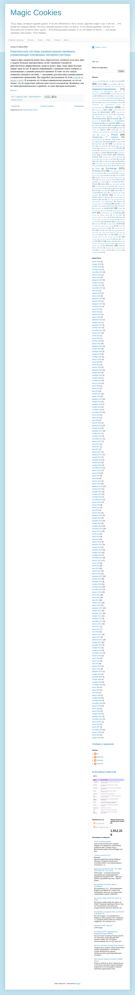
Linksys (102, 190)
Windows (109, 246)
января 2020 (96, 373)
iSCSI (97, 186)
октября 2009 (97, 682)
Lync (95, 193)
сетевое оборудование (99, 127)
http (93, 182)
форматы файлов (111, 139)
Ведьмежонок (96, 93)
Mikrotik (105, 195)
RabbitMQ (115, 210)
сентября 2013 (97, 558)
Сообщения (99, 823)
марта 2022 (96, 317)
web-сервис (111, 243)
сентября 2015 (97, 500)
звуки (100, 98)
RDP (94, 213)
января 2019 (96, 402)
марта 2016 (96, 484)
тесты (109, 132)
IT (101, 186)
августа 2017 (96, 441)
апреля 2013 (96, 571)
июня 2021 (96, 338)
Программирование (99, 119)
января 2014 (96, 547)
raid (122, 210)
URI (108, 237)
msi (121, 195)
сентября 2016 (97, 468)
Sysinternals (121, 230)
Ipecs (103, 184)
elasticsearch (107, 165)
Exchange (111, 168)
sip (124, 221)
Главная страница (16, 40)
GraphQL (98, 177)
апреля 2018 (96, 423)
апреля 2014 (96, 542)
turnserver (95, 237)
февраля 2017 (97, 455)
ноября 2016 (96, 462)
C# (95, 155)
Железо (94, 98)
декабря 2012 (97, 582)
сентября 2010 (97, 653)
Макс (48, 40)
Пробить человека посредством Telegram (109, 945)
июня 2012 (96, 597)
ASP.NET (119, 148)
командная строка (116, 102)
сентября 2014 (97, 529)
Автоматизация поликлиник (103, 86)
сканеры (119, 127)
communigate (96, 159)
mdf (122, 193)
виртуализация (120, 93)
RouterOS (95, 217)
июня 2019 (96, 388)
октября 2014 (97, 526)
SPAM (100, 226)
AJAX (106, 146)
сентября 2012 (97, 589)
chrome (114, 157)
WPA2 (110, 250)
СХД (120, 129)
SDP (108, 219)
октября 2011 (97, 618)
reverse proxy (104, 215)
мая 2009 (95, 693)
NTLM (109, 199)
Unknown (100, 757)
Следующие (15, 106)
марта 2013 (96, 574)
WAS (115, 241)
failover (112, 171)
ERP (115, 165)
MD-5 (116, 193)
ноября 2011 (96, 616)
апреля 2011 (96, 634)
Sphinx (121, 226)
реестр (112, 121)
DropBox (105, 163)
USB (114, 237)
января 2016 (96, 489)
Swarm (113, 230)
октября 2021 (97, 328)
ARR (112, 148)
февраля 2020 (97, 370)
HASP (94, 179)
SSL (93, 230)
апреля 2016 (96, 481)
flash (101, 173)
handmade (112, 177)
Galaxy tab (122, 173)
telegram (101, 234)
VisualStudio (114, 239)
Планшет (105, 114)
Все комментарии (101, 827)
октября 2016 (97, 465)
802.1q (109, 84)
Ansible (94, 148)
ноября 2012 (96, 584)
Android (113, 146)
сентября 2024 (97, 288)
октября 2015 (97, 497)
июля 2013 (96, 563)
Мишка (57, 40)
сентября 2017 (97, 439)
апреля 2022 (96, 314)
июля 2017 (96, 444)
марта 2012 (96, 605)
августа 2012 (96, 592)
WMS (120, 248)
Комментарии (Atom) (30, 110)
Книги (96, 102)
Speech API (107, 226)
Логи (123, 107)
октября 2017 (97, 436)
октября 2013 (97, 555)
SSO (100, 230)
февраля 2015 (97, 515)
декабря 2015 (97, 492)
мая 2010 (95, 664)
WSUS (116, 250)
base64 (123, 150)
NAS (108, 197)
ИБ (106, 98)
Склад (94, 129)
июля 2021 (96, 336)
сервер (104, 125)
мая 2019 (95, 391)
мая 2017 (95, 449)
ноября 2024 (96, 283)
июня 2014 (96, 537)
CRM (103, 159)
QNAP (104, 210)
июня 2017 (96, 447)
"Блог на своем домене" (103, 841)
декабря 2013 (97, 550)
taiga (121, 232)
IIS (105, 182)
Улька (40, 40)
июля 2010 (96, 658)
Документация (106, 96)
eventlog (122, 165)
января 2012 (96, 611)
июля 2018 (96, 415)
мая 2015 (95, 510)
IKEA (110, 182)
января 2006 (96, 738)
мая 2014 (95, 539)
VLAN (123, 239)
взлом (104, 94)
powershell (108, 208)
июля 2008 (96, 709)
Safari (120, 217)
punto (93, 210)
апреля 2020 (96, 367)
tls (107, 234)
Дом (114, 96)
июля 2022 (96, 309)
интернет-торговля (97, 100)
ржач (114, 123)
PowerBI (112, 206)
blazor (112, 153)
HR (111, 179)
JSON (119, 186)
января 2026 (96, 264)
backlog (109, 150)
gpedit (117, 175)
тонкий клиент (117, 132)
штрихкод (109, 142)
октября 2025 (97, 269)
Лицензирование (97, 107)
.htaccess (94, 81)
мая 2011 (95, 632)
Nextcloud (95, 199)
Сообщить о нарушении (103, 744)
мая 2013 (95, 568)
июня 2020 (96, 365)
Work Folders (102, 250)
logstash (117, 190)
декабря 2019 (97, 375)
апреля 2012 (96, 603)
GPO (123, 175)
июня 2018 (96, 418)
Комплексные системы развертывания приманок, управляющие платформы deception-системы (43, 53)
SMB (101, 224)
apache (101, 148)
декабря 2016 (97, 460)
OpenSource (109, 201)
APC (107, 148)
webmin (94, 245)
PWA (99, 210)
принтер (98, 116)
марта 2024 (96, 296)
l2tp (123, 188)
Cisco (120, 157)
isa (124, 184)
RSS (101, 217)
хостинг (122, 139)
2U (98, 754)
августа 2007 (96, 722)
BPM (123, 152)
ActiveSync (98, 144)
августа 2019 (96, 383)
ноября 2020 (96, 354)
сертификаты (116, 125)
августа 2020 (96, 359)
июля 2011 (96, 626)
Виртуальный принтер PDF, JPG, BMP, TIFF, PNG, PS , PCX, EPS (108, 870)
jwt (124, 186)
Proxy (120, 208)
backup (116, 150)
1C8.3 (99, 84)
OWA (116, 204)
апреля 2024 (96, 293)
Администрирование (104, 89)
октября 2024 (97, 285)
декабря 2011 (97, 613)
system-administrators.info (109, 232)
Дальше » (13, 90)
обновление (96, 114)
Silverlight (118, 221)
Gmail (104, 175)
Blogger (77, 983)
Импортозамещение (115, 98)
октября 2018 (97, 410)
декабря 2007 (97, 716)
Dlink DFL (95, 161)
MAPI (111, 193)
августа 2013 (96, 560)
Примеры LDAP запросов (103, 925)
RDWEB (103, 213)
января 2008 (96, 714)
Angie (120, 146)
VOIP (96, 241)
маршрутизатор (117, 110)
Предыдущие (79, 106)
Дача (66, 40)
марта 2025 (96, 277)
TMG (112, 235)
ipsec (111, 184)
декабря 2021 (97, 325)
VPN (102, 241)
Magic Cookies (36, 12)
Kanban (96, 188)
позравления (120, 114)
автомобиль (118, 86)
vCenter (94, 239)
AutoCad (102, 150)
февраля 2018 (97, 425)
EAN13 (120, 163)
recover (110, 213)
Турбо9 (103, 135)
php (93, 206)
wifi (101, 245)
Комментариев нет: (35, 96)
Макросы (97, 110)
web (93, 243)
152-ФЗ (116, 81)
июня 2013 (96, 566)
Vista (106, 239)
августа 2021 (96, 333)
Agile (100, 146)
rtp (106, 217)
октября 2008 (97, 700)
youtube (94, 252)
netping (120, 197)
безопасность (108, 91)
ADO (93, 146)
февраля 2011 (97, 640)
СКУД (113, 129)
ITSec (106, 186)
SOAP (94, 226)
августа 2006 (96, 732)
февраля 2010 (97, 671)
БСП (120, 91)
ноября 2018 (96, 407)
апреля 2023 (96, 301)
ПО (112, 114)
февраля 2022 (97, 320)
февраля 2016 (97, 486)
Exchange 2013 (98, 171)
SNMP (119, 224)
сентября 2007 (97, 719)
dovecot (98, 163)
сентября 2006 (97, 730)
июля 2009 (96, 687)
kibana (117, 188)
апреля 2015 (96, 513)
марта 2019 (96, 396)
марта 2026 (96, 262)
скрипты (103, 130)
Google (110, 175)
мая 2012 (95, 600)
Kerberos (110, 188)
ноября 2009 (96, 679)
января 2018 (96, 428)
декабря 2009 (97, 677)
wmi (115, 248)
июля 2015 (96, 505)
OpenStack (95, 204)
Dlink (120, 159)
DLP (103, 161)
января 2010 (96, 674)
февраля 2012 (97, 608)
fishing (96, 173)
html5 (120, 179)
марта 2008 (96, 711)
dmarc (110, 161)
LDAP (96, 190)
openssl (119, 201)
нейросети (119, 112)
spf (115, 226)
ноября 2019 (96, 378)
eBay (93, 165)
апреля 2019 (96, 394)
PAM (121, 204)
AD (106, 144)
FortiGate (108, 173)
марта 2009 (96, 695)
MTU (102, 197)
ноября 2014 (96, 523)
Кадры (122, 100)
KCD (102, 188)
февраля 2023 (97, 304)
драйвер (120, 96)
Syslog (96, 232)
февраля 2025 (97, 280)
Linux (109, 190)
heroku (105, 179)
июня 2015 (96, 507)
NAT (114, 197)
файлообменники (97, 139)
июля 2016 (96, 473)
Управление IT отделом (105, 137)
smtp (112, 224)
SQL (109, 228)
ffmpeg (118, 171)
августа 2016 (96, 470)
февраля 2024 (97, 298)
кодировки (104, 102)
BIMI (99, 152)
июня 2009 (96, 690)
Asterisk (94, 150)
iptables (117, 184)
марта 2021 (96, 344)
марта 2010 (96, 669)
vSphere (109, 241)
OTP (102, 204)
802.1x (116, 84)
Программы (114, 119)
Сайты (97, 125)
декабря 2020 (97, 351)
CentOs (109, 155)
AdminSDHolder (117, 144)
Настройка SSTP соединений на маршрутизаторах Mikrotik (105, 932)
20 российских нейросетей (104, 772)
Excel (97, 169)
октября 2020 (97, 357)
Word (94, 250)
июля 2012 (96, 595)
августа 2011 (96, 624)
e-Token (112, 163)
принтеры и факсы (114, 116)
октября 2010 (97, 650)
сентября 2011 (97, 621)
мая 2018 (95, 420)
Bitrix (104, 153)
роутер (122, 123)
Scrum (102, 219)
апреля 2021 (96, 341)
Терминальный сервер (98, 132)
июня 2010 (96, 661)
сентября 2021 (97, 330)
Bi (94, 152)
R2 (109, 210)
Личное (31, 40)
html (115, 179)
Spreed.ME (102, 228)
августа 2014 (96, 531)
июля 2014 (96, 534)
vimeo (101, 239)
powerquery (98, 208)
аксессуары (95, 91)
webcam (120, 243)
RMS (120, 215)
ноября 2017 (96, 433)
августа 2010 (96, 656)
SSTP (107, 230)
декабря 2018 (97, 404)
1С (123, 81)
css (109, 159)
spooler (94, 228)
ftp (114, 173)
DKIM (114, 159)
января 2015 (96, 518)
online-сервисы (96, 201)
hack (105, 177)
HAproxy (120, 177)
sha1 (99, 221)
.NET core (108, 81)
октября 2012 (97, 587)
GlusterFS (97, 175)
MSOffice (95, 197)
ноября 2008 (96, 698)
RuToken (113, 217)
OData (121, 199)
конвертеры (95, 104)
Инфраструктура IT (111, 100)
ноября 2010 (96, 648)
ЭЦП (117, 141)
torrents (120, 234)
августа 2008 (96, 706)
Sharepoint (108, 222)
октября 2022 (97, 306)
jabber (112, 186)
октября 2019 (97, 380)
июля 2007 (96, 724)
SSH (121, 228)
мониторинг (105, 112)
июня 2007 (96, 727)
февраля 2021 (97, 346)
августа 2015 (96, 502)
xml (121, 250)
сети (111, 128)
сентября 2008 (97, 703)
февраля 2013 (97, 576)
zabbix (101, 252)
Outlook (108, 204)
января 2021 (96, 349)
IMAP (116, 182)
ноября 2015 (96, 494)
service (94, 221)
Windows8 (109, 248)
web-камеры (100, 243)
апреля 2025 (96, 275)
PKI (98, 206)
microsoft (95, 195)
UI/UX (102, 237)
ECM (98, 165)
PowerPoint (121, 206)
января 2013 (96, 579)
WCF (121, 241)
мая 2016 (95, 478)
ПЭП (123, 118)
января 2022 (96, 322)
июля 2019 (96, 386)
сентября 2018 (97, 412)
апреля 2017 (96, 452)
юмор (123, 141)
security (19, 100)
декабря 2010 (97, 645)
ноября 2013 (96, 552)
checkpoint (106, 157)
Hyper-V (99, 182)
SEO (121, 219)
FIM (123, 171)
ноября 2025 (96, 267)
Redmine (118, 213)
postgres (104, 206)
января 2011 (96, 642)
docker (122, 161)
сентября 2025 (97, 272)
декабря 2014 (97, 521)
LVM (123, 190)
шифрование (98, 141)
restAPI (94, 215)
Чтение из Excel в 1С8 (102, 855)
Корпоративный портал (113, 104)
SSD (115, 228)
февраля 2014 (97, 544)
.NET (101, 81)
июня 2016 (96, 476)
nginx (103, 199)
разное (103, 121)
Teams (94, 234)
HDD (100, 179)
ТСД (93, 135)
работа (96, 121)
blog (118, 152)
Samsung (94, 219)
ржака (107, 123)
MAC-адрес (103, 193)
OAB (115, 199)
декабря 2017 (97, 431)
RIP (114, 215)
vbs (120, 237)
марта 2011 (96, 637)
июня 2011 (96, 629)
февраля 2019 (97, 399)
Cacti (102, 155)
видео (112, 93)
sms (107, 224)
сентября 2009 (97, 685)
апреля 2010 (96, 666)
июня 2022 (96, 312)
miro (115, 195)
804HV (123, 84)
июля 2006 (96, 735)
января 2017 (96, 457)
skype (96, 224)
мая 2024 (95, 291)
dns (115, 161)
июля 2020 (96, 362)
